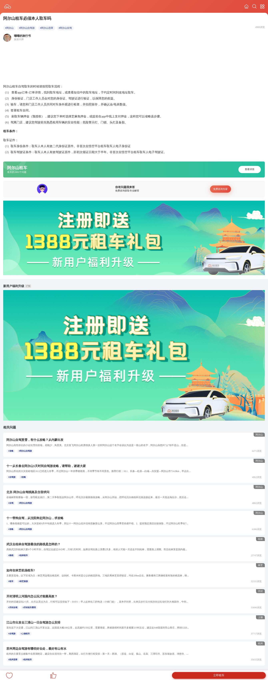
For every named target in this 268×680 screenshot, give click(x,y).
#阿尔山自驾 (65, 28)
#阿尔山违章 (46, 28)
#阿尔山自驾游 (27, 28)
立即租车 (218, 675)
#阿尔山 (9, 28)
